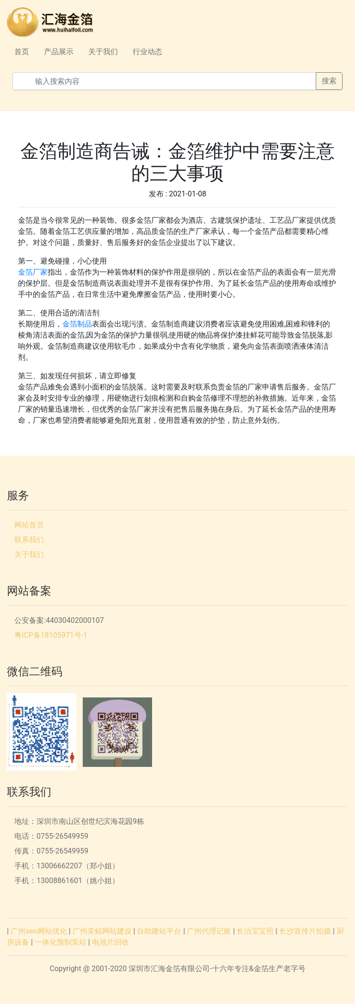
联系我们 (29, 539)
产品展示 (58, 51)
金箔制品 (77, 324)
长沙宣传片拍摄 (305, 931)
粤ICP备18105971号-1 (50, 635)
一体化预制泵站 (60, 942)
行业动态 (147, 51)
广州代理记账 (209, 931)
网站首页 (29, 525)
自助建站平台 (159, 931)
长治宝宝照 (255, 931)
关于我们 (103, 51)
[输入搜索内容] (164, 81)
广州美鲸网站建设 (102, 931)
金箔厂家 (33, 272)
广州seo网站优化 (39, 931)
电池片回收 (110, 942)
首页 (21, 51)
